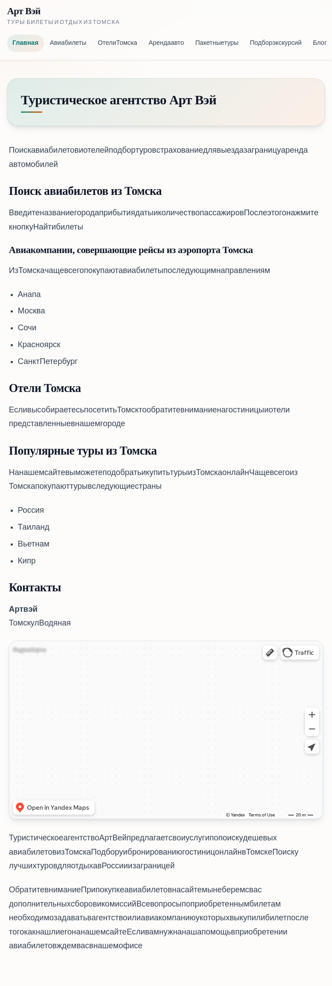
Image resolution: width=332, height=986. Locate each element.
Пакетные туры (216, 43)
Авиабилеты (68, 43)
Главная (25, 43)
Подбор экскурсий (275, 43)
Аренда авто (166, 43)
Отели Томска (117, 43)
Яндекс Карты (29, 650)
